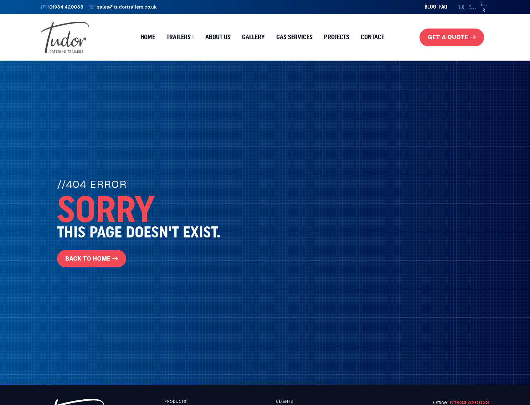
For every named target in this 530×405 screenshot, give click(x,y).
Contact (372, 37)
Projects (336, 37)
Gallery (253, 37)
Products (175, 401)
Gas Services (294, 37)
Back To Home (87, 258)
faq (443, 7)
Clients (284, 401)
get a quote (448, 37)
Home (147, 37)
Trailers (178, 37)
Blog (430, 7)
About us (218, 37)
